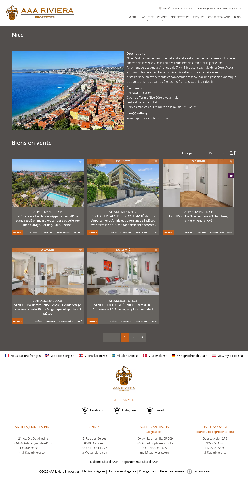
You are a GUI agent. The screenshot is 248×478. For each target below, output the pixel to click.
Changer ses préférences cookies (161, 471)
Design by (203, 471)
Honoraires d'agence (122, 471)
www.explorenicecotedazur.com (149, 118)
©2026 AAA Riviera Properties (59, 471)
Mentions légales (93, 471)
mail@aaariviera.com (33, 453)
